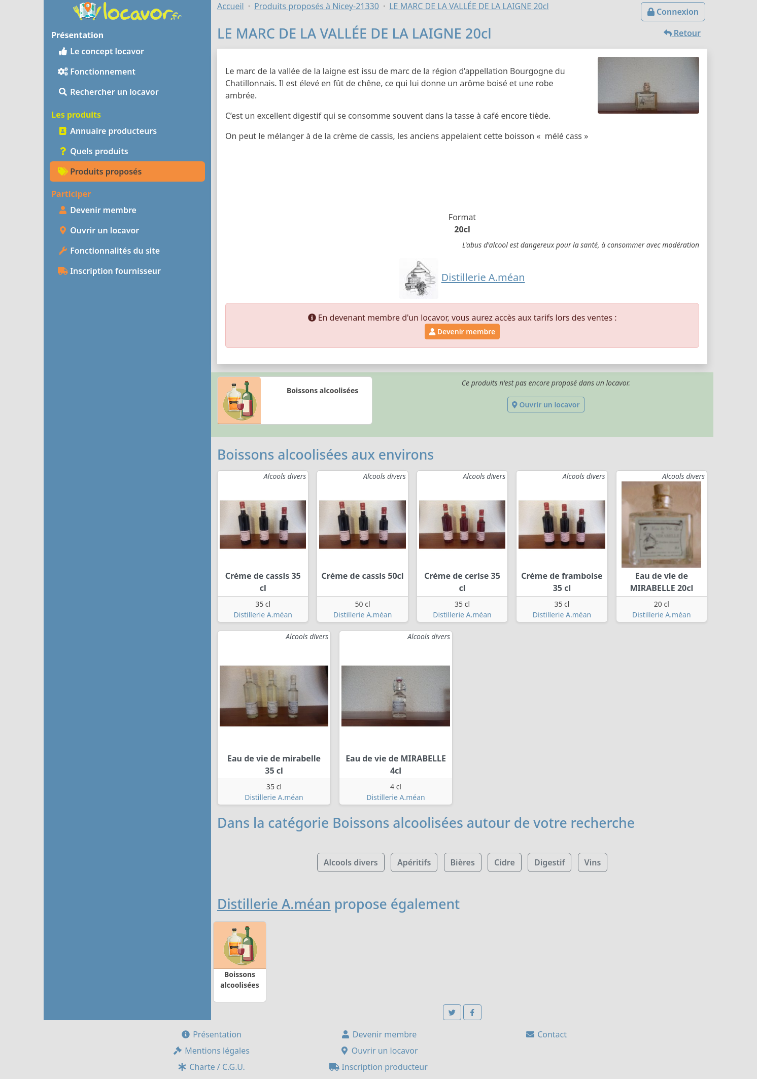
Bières (463, 862)
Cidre (504, 862)
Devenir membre (97, 210)
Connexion (673, 11)
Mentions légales (211, 1050)
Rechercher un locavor (108, 91)
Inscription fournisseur (109, 270)
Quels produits (93, 151)
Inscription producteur (378, 1066)
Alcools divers (351, 862)
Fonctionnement (96, 71)
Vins (592, 862)
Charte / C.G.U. (211, 1066)
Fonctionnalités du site (109, 250)
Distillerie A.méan (262, 614)
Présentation (211, 1034)
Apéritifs (414, 862)
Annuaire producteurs (107, 130)
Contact (546, 1034)
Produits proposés (100, 171)
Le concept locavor (101, 51)
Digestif (549, 862)
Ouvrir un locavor (98, 230)
